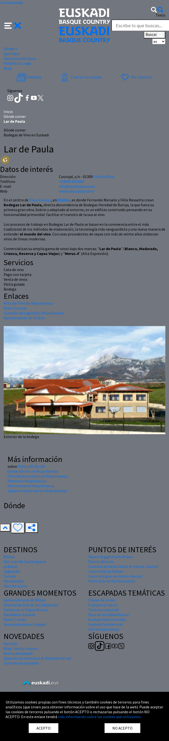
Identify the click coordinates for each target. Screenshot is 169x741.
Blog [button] (8, 68)
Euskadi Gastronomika (107, 619)
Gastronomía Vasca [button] (20, 58)
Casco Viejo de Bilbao (105, 571)
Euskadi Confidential (105, 624)
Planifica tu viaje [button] (17, 63)
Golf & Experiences (103, 629)
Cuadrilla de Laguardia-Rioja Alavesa (33, 312)
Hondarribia (14, 581)
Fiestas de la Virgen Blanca (26, 609)
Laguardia (12, 571)
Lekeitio (10, 566)
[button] (13, 25)
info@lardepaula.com (77, 186)
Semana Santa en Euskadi (25, 624)
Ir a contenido (11, 2)
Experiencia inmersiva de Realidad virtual (37, 658)
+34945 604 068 (71, 181)
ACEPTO (43, 728)
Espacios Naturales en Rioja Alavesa (37, 490)
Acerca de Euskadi (18, 653)
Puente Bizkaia (100, 561)
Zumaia (10, 576)
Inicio (8, 111)
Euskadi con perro (103, 604)
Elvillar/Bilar (104, 176)
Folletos (29, 77)
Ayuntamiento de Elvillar (24, 317)
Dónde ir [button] (11, 48)
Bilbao (9, 556)
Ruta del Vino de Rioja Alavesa (28, 303)
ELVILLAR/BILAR (31, 466)
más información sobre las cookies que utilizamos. (100, 716)
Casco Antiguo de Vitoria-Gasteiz (115, 576)
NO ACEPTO (122, 728)
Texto (160, 15)
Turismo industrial (103, 609)
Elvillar (64, 199)
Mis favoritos (136, 77)
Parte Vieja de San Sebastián (111, 581)
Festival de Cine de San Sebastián (31, 604)
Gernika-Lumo (15, 585)
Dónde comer (15, 116)
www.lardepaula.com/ (77, 191)
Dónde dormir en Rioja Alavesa (33, 471)
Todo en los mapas (81, 77)
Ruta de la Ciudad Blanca (108, 614)
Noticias (11, 643)
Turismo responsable (21, 663)
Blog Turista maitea (20, 648)
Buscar (154, 35)
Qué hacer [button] (12, 53)
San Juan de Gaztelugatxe (25, 561)
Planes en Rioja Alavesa (27, 480)
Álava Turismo (15, 308)
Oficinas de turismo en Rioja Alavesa (37, 476)
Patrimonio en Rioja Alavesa (31, 485)
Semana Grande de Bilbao (25, 600)
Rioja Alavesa (39, 199)
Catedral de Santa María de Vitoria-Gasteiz (123, 566)
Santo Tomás (15, 619)
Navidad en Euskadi (19, 614)
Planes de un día (101, 600)
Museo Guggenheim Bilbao (110, 556)
